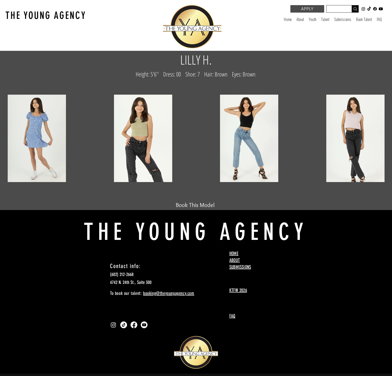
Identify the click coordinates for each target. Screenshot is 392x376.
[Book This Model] (195, 205)
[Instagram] (113, 324)
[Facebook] (134, 324)
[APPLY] (307, 9)
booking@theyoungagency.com (168, 293)
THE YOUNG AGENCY (45, 15)
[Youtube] (144, 324)
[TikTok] (123, 324)
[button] (312, 19)
